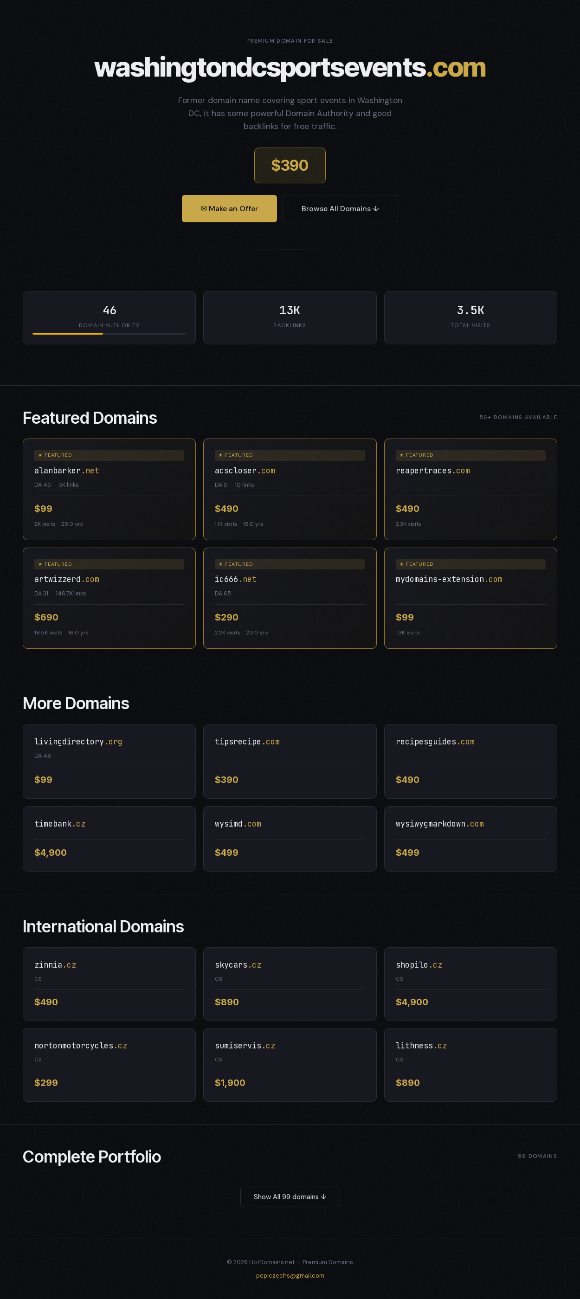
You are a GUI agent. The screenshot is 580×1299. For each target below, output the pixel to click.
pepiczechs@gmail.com (290, 1276)
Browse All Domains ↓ (340, 208)
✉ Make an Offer (229, 208)
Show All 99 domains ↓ (290, 1197)
